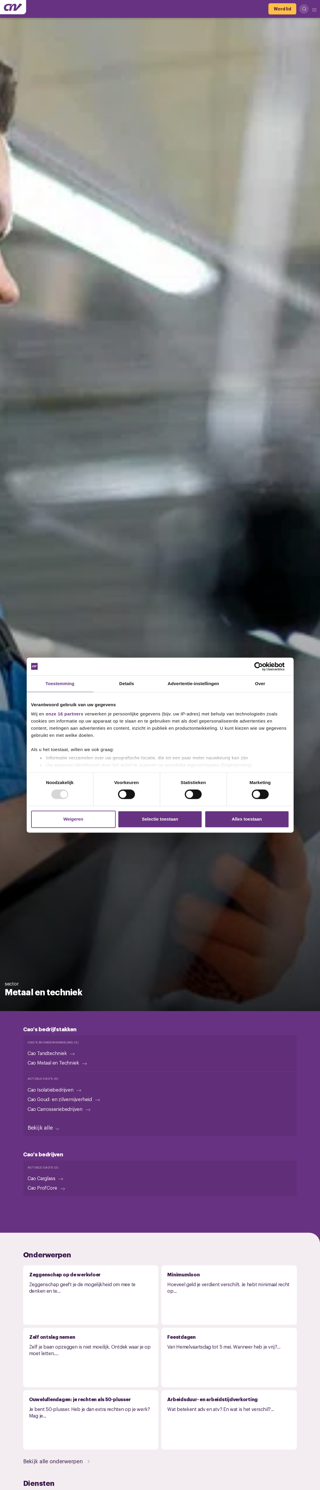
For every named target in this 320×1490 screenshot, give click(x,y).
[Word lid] (282, 9)
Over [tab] (260, 683)
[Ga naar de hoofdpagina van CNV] (13, 7)
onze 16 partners (64, 713)
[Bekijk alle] (44, 1127)
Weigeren (73, 819)
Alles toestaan (247, 819)
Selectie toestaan (160, 819)
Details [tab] (126, 683)
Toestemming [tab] (59, 683)
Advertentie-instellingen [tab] (193, 683)
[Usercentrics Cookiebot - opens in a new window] (263, 666)
